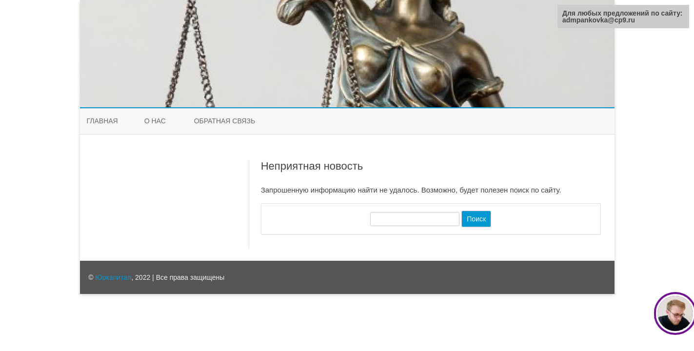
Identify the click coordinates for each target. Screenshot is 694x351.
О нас (155, 121)
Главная (102, 121)
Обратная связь (224, 121)
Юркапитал (114, 277)
